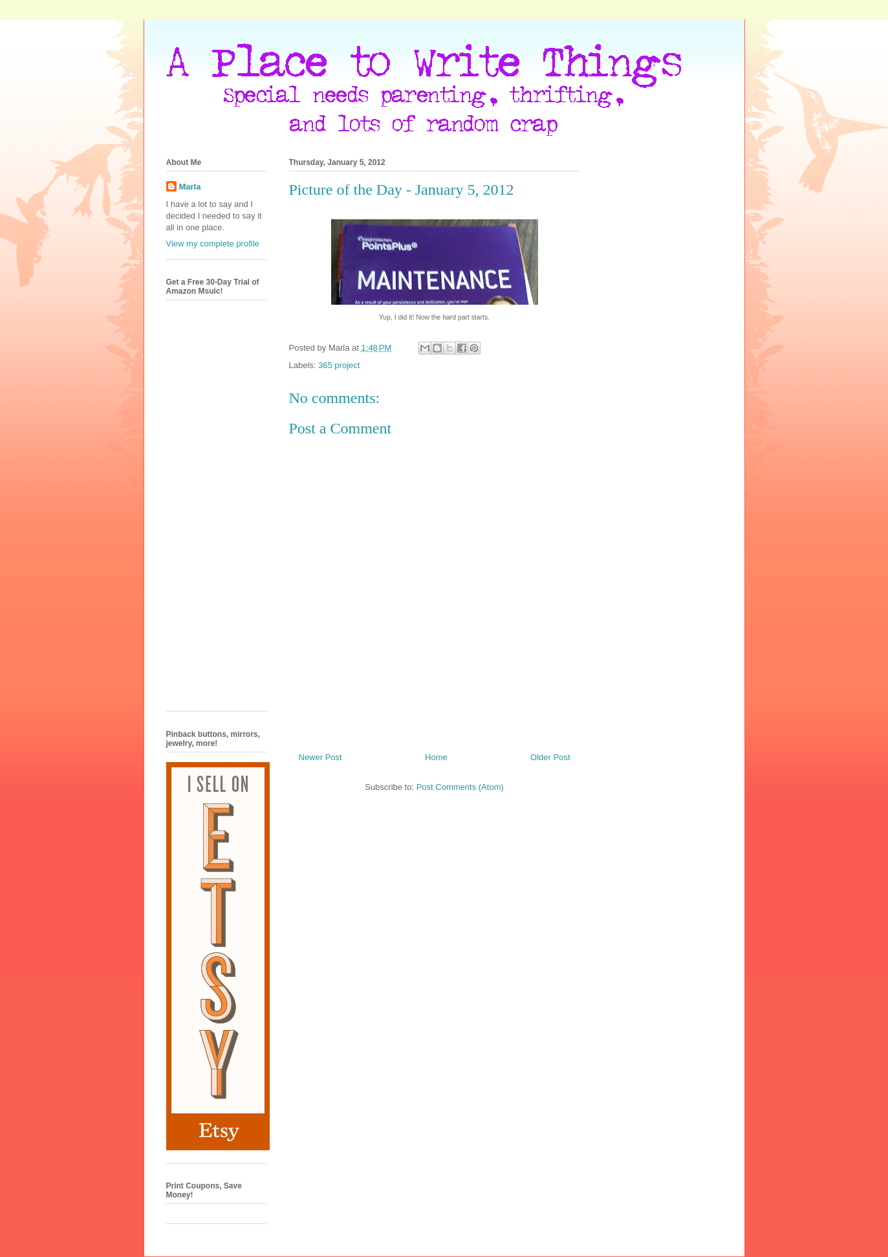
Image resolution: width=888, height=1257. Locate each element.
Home (436, 757)
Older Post (550, 757)
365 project (339, 365)
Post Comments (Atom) (460, 787)
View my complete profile (212, 243)
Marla (190, 186)
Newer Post (320, 757)
